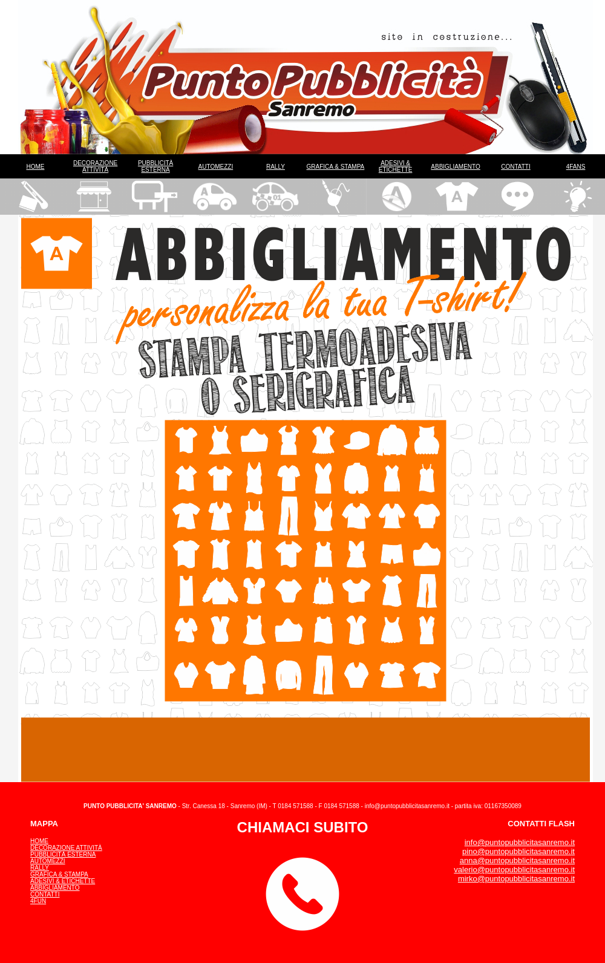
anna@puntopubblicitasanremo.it (517, 860)
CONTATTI (516, 166)
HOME (35, 166)
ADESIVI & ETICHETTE (396, 166)
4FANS (576, 166)
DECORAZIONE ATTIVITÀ (95, 166)
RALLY (275, 166)
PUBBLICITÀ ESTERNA (155, 166)
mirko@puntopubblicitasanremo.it (516, 878)
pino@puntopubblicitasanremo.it (518, 851)
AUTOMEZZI (216, 166)
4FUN (38, 901)
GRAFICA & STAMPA (336, 166)
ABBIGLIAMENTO (455, 166)
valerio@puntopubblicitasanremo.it (514, 869)
